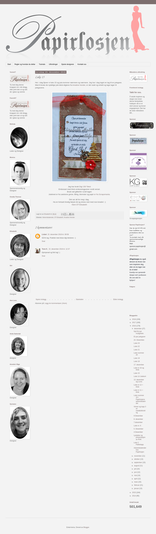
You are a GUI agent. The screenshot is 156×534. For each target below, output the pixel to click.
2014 (134, 496)
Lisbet (44, 234)
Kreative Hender (69, 217)
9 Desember (138, 416)
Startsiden (79, 299)
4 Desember (138, 432)
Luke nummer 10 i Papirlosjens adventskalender (140, 399)
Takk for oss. (136, 92)
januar (136, 488)
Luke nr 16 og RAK (139, 369)
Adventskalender (48, 217)
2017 (134, 322)
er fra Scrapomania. (102, 194)
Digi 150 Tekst (85, 187)
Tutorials (42, 64)
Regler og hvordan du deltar (24, 64)
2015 (134, 492)
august (137, 466)
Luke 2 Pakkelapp (139, 444)
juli (135, 469)
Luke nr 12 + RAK (138, 386)
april (136, 479)
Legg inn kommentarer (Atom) (56, 303)
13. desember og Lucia (139, 381)
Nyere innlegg (41, 299)
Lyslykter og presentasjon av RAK (139, 437)
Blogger (86, 527)
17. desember (139, 365)
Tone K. (45, 249)
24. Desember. (139, 340)
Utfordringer (53, 64)
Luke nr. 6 (137, 426)
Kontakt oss (82, 64)
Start (9, 64)
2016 (134, 326)
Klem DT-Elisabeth (79, 205)
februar (137, 485)
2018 (134, 319)
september (138, 462)
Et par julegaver (139, 337)
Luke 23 (137, 343)
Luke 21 (137, 350)
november (138, 456)
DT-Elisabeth (58, 217)
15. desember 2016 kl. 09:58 (58, 234)
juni (135, 472)
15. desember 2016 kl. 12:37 (59, 249)
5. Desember (138, 429)
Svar (43, 241)
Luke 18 (137, 361)
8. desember (138, 419)
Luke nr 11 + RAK (138, 391)
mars (136, 482)
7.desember (138, 422)
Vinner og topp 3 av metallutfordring (140, 410)
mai (135, 475)
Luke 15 (137, 373)
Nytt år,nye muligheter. (139, 332)
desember (138, 329)
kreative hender (79, 85)
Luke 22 (137, 346)
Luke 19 (137, 358)
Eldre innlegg (118, 299)
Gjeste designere (67, 64)
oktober (137, 459)
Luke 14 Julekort (140, 376)
